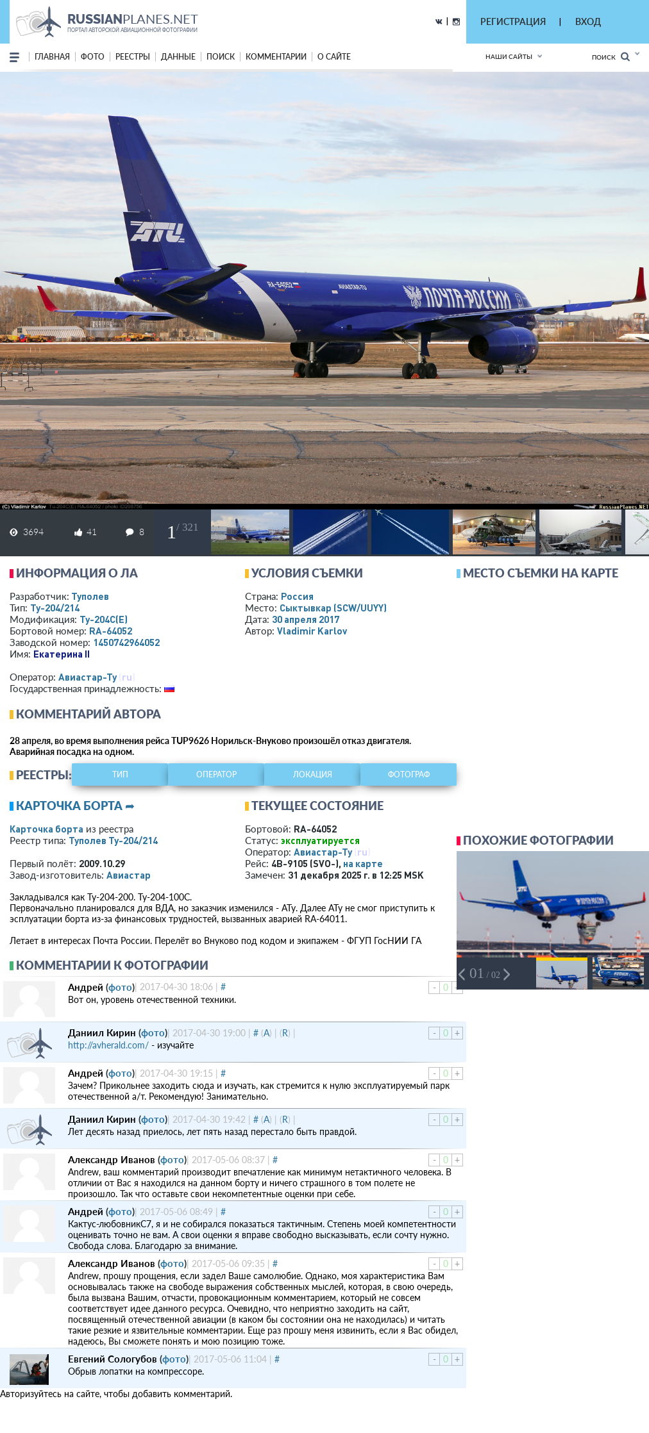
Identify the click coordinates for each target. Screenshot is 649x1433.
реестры (132, 57)
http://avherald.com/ (108, 1045)
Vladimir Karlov (312, 630)
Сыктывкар (333, 607)
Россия (297, 596)
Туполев (90, 596)
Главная (52, 57)
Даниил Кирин (102, 1032)
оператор (216, 774)
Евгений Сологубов (112, 1358)
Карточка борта (46, 828)
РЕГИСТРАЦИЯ (513, 21)
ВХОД (588, 21)
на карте (363, 863)
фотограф (409, 774)
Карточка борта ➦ (75, 806)
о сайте (334, 57)
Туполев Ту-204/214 (113, 840)
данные (178, 57)
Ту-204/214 (55, 607)
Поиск (611, 57)
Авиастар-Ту (87, 677)
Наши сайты (508, 56)
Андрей (85, 987)
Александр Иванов (111, 1159)
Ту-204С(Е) (104, 619)
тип (120, 774)
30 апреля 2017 (305, 619)
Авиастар (128, 875)
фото (93, 57)
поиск (220, 57)
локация (312, 774)
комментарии (276, 57)
